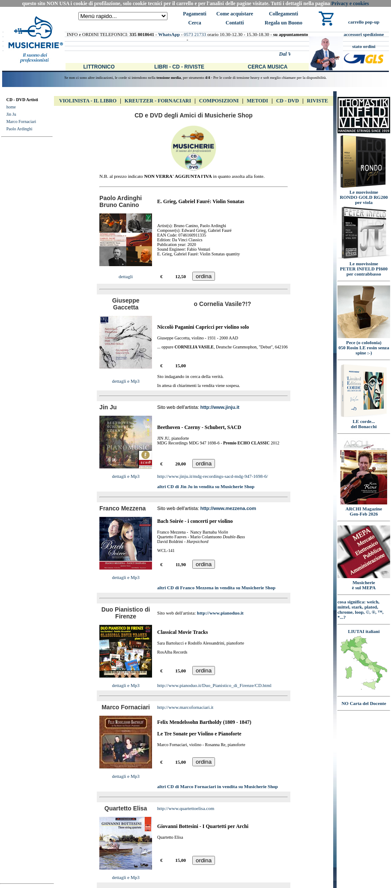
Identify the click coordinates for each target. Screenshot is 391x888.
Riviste (317, 101)
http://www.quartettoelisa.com (185, 808)
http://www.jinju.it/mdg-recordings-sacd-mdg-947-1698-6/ (212, 476)
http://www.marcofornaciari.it (185, 707)
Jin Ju (11, 114)
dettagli (126, 276)
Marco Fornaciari (21, 121)
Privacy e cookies (350, 3)
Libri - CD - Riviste (179, 67)
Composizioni (219, 101)
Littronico (99, 67)
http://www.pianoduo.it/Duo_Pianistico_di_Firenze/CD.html (214, 685)
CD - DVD (287, 101)
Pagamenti (194, 14)
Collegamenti (283, 14)
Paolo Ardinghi (19, 128)
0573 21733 (195, 34)
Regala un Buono (283, 23)
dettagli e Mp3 (126, 381)
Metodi (257, 101)
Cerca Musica (268, 67)
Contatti (235, 23)
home (11, 107)
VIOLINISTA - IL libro (87, 101)
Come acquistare (234, 14)
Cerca (194, 23)
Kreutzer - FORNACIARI (158, 101)
